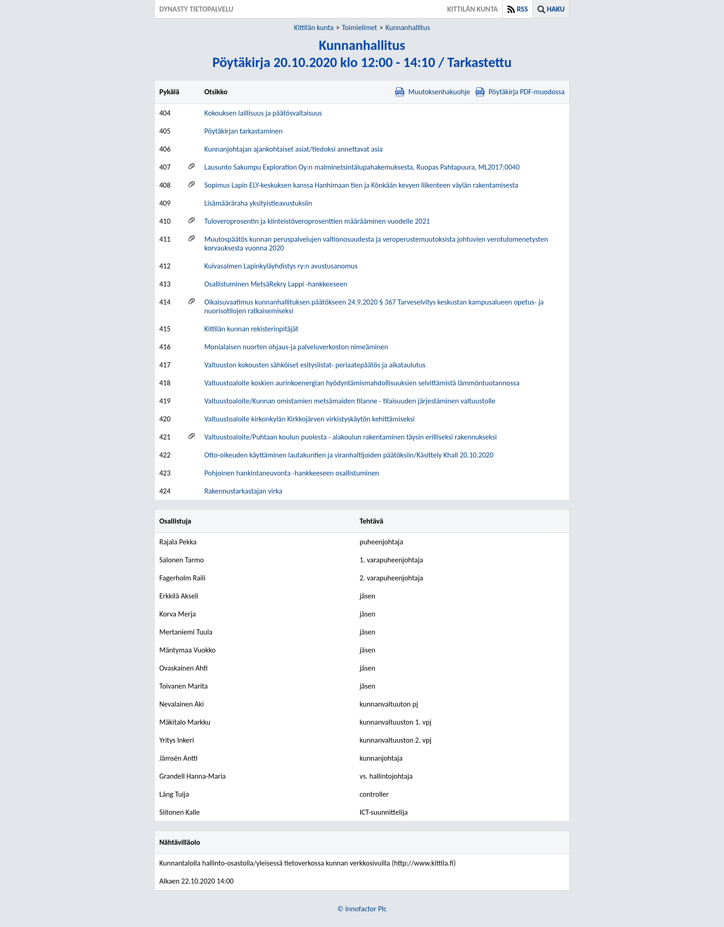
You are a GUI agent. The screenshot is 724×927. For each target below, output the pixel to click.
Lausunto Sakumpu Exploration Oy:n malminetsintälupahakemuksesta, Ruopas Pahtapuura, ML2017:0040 (361, 167)
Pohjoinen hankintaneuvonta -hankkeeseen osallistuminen (291, 473)
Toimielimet (359, 27)
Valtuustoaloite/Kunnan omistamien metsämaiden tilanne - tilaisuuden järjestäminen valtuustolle (349, 400)
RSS (522, 9)
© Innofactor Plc (362, 908)
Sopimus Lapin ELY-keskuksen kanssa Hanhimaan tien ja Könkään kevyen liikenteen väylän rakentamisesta (361, 185)
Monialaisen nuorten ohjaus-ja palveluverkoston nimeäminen (296, 346)
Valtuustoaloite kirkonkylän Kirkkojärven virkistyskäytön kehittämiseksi (309, 419)
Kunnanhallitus (408, 27)
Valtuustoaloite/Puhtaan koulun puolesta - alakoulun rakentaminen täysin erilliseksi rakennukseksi (350, 437)
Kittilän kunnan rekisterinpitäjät (251, 328)
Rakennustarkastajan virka (243, 491)
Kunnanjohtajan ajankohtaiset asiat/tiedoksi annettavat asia (293, 149)
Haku (556, 9)
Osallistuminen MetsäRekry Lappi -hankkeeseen (275, 284)
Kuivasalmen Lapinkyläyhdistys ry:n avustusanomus (280, 266)
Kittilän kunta (314, 27)
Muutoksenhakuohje (432, 91)
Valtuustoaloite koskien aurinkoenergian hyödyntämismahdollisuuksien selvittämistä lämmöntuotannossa (361, 382)
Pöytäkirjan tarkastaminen (243, 131)
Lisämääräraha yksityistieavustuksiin (258, 203)
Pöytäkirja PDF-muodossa (520, 91)
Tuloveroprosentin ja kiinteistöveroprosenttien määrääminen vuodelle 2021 (317, 221)
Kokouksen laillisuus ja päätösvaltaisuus (263, 113)
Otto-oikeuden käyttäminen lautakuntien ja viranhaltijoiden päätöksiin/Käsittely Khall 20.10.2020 (348, 455)
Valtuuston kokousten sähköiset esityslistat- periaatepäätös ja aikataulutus (314, 364)
